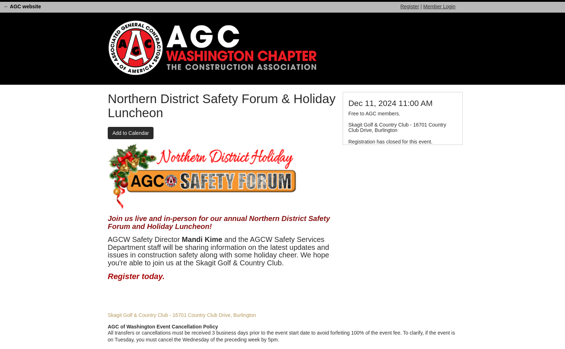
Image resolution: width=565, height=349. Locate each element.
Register (409, 6)
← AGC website (22, 6)
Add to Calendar (130, 133)
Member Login (439, 6)
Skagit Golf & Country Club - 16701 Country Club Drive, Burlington (182, 315)
